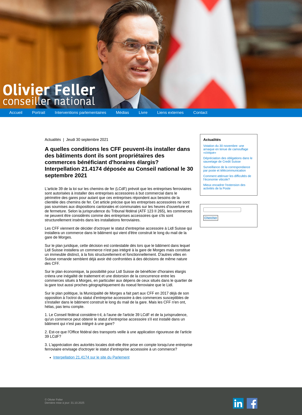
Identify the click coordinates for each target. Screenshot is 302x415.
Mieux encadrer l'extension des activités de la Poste (224, 186)
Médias (122, 112)
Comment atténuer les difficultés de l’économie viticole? (227, 177)
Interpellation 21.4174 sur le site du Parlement (91, 357)
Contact (200, 112)
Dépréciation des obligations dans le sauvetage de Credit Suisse (227, 159)
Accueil (15, 112)
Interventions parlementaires (80, 112)
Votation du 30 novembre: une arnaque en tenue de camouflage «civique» (225, 149)
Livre (143, 112)
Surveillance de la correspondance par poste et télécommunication (226, 168)
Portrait (38, 112)
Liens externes (170, 112)
